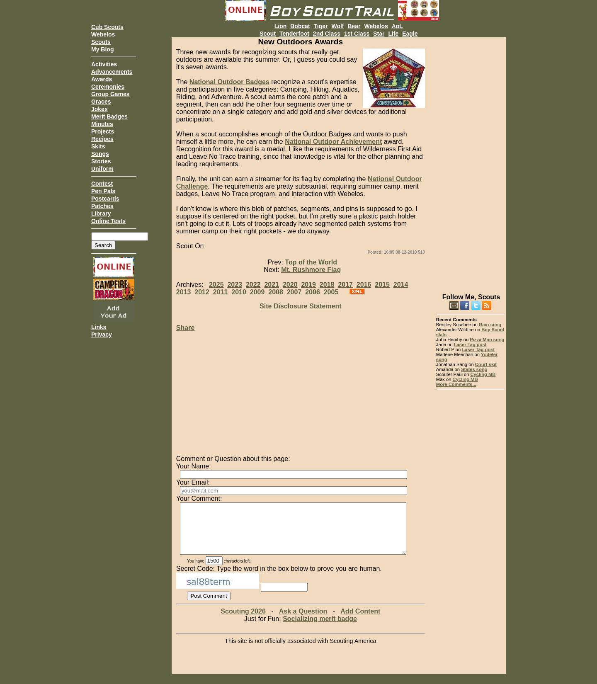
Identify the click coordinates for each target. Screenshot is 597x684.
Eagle (409, 33)
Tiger (321, 26)
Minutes (102, 124)
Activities (104, 64)
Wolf (337, 26)
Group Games (110, 94)
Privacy (101, 334)
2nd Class (326, 33)
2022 (253, 284)
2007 (294, 292)
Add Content (360, 621)
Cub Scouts (107, 27)
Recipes (102, 139)
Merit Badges (109, 116)
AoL (397, 26)
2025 (216, 284)
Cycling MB (483, 374)
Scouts (101, 42)
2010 (238, 292)
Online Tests (108, 221)
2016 (364, 284)
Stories (101, 161)
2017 (345, 284)
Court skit (486, 364)
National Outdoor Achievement (333, 141)
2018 (327, 284)
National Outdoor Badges (229, 81)
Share (185, 327)
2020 (290, 284)
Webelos (103, 34)
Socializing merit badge (320, 628)
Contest (102, 183)
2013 (183, 292)
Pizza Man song (487, 339)
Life (393, 33)
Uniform (102, 168)
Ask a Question (303, 621)
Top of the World (311, 262)
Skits (98, 146)
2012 (201, 292)
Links (99, 327)
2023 (234, 284)
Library (101, 213)
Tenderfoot (294, 33)
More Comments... (456, 384)
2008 (275, 292)
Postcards (105, 198)
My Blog (102, 49)
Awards (101, 79)
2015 (382, 284)
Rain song (490, 324)
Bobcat (300, 26)
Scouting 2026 (243, 621)
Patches (102, 206)
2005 (331, 292)
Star (378, 33)
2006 (312, 292)
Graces (101, 101)
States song (474, 369)
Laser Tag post (470, 344)
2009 (257, 292)
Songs (100, 153)
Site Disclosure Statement (300, 306)
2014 (400, 284)
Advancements (112, 71)
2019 (308, 284)
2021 (271, 284)
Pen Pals (103, 191)
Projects (102, 131)
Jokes (99, 109)
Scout (268, 33)
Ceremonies (107, 86)
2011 (220, 292)
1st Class (356, 33)
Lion (280, 26)
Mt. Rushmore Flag (311, 269)
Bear (353, 26)
